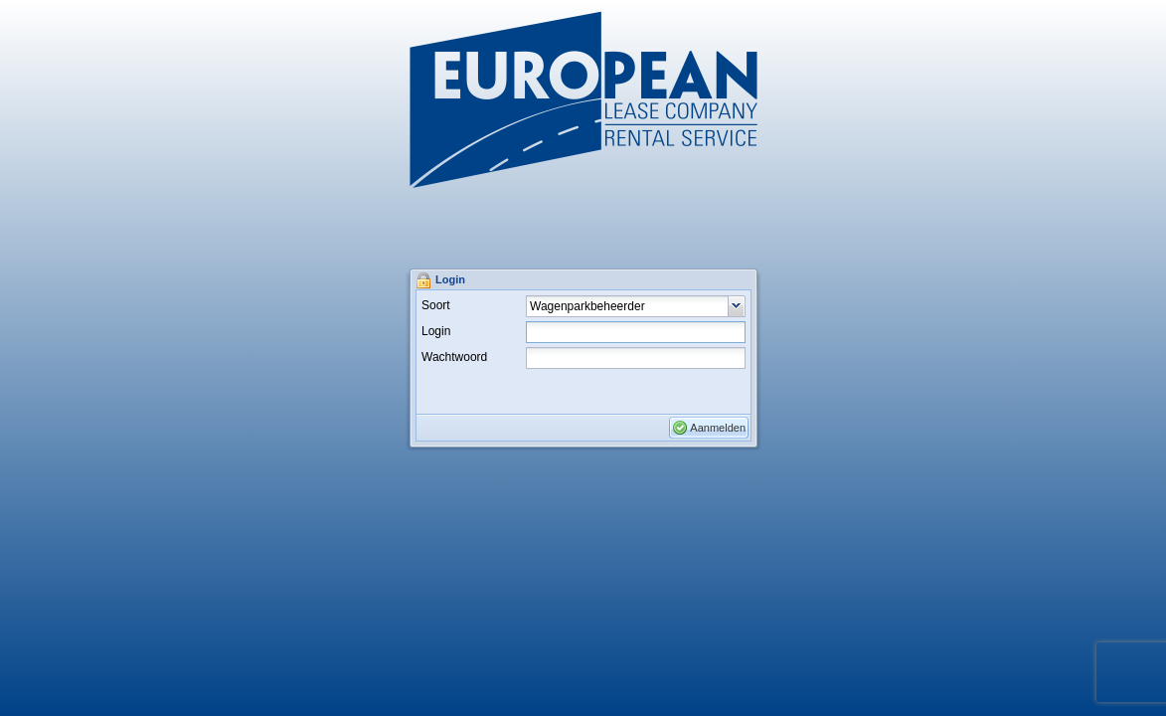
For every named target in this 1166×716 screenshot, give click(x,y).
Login (435, 331)
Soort (435, 305)
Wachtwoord (454, 357)
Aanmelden (718, 428)
